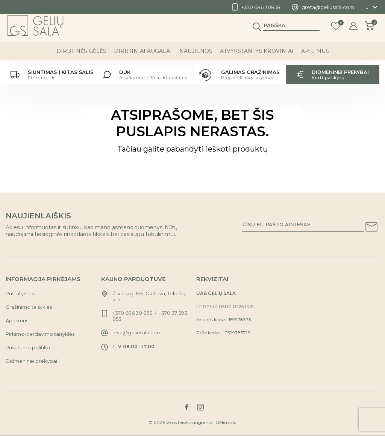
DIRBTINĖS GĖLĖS (81, 56)
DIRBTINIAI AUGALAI (143, 56)
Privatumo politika (28, 347)
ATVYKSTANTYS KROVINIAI (257, 56)
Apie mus (315, 56)
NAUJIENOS (195, 56)
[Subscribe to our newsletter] (371, 228)
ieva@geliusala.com (137, 332)
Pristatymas (20, 293)
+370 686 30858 (260, 7)
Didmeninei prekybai (31, 361)
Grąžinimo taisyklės (29, 307)
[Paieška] (291, 30)
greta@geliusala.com (328, 7)
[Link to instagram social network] (200, 407)
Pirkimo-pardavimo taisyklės (40, 334)
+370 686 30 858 (132, 313)
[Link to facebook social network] (186, 407)
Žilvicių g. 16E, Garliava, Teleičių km (149, 296)
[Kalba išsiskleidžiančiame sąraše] (372, 7)
